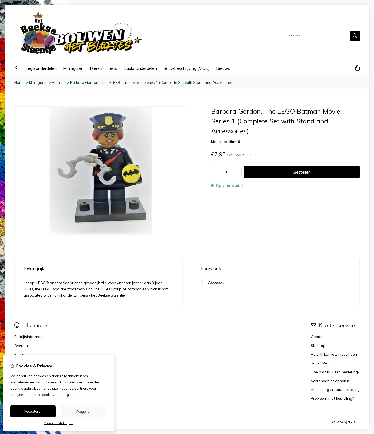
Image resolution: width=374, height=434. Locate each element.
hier (73, 394)
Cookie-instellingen (58, 423)
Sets (113, 68)
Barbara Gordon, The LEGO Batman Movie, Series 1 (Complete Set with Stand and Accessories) (152, 82)
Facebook (216, 282)
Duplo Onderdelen (140, 68)
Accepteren (33, 411)
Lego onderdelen (41, 68)
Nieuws (223, 68)
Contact (318, 336)
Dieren (96, 68)
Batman (59, 82)
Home (19, 82)
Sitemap (318, 345)
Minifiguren (73, 68)
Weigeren (83, 411)
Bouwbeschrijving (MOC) (186, 68)
